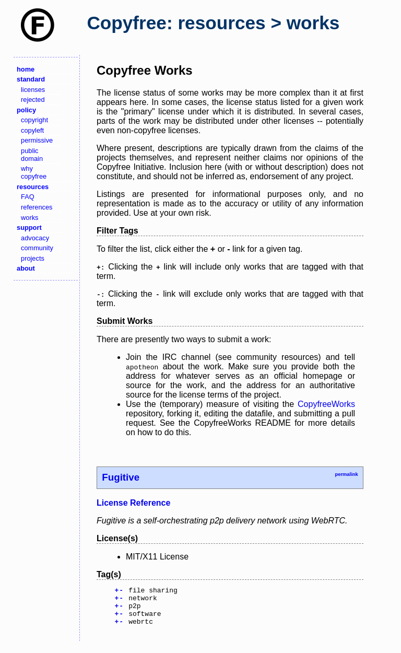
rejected (33, 99)
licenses (33, 90)
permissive (37, 140)
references (36, 207)
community (37, 248)
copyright (34, 120)
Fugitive (120, 477)
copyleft (32, 130)
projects (32, 258)
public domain (32, 154)
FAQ (27, 197)
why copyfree (33, 172)
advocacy (35, 238)
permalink (346, 474)
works (29, 217)
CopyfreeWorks (326, 404)
